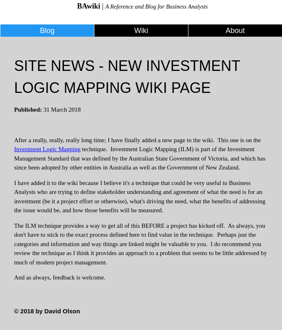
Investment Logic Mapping (47, 149)
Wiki (141, 30)
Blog (47, 30)
